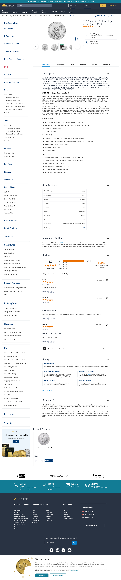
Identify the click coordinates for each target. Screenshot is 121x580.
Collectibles (35, 520)
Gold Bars (7, 113)
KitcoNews (70, 11)
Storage (94, 64)
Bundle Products (10, 228)
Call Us (23, 484)
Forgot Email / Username (12, 336)
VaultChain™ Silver (11, 51)
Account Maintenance (11, 356)
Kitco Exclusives (10, 220)
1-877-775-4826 (98, 43)
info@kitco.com (114, 16)
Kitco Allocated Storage (12, 395)
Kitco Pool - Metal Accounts (14, 59)
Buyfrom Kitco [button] (5, 11)
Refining (48, 516)
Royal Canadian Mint (11, 195)
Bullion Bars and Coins (11, 388)
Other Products (9, 253)
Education (17, 527)
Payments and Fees (11, 377)
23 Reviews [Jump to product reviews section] (97, 26)
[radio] (76, 261)
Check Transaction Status (12, 332)
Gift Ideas (8, 74)
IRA (84, 227)
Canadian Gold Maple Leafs (14, 103)
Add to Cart (49, 460)
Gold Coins (8, 95)
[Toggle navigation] (27, 23)
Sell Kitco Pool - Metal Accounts (15, 267)
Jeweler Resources (10, 308)
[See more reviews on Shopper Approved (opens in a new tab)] (54, 292)
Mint (72, 64)
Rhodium (7, 172)
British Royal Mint (10, 199)
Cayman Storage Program (13, 291)
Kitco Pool (49, 512)
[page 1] (44, 348)
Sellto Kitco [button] (15, 11)
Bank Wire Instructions (21, 518)
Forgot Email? (71, 8)
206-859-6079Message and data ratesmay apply (53, 488)
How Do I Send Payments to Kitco (15, 363)
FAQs (6, 348)
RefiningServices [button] (34, 11)
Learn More (47, 390)
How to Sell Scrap (10, 374)
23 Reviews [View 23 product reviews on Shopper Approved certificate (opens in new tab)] (52, 268)
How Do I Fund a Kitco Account (14, 360)
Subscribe (8, 423)
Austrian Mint (8, 213)
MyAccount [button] (43, 11)
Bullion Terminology (10, 405)
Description (46, 64)
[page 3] (52, 348)
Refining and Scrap (10, 270)
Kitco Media (66, 516)
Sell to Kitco (9, 245)
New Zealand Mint (10, 206)
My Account (9, 324)
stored (89, 374)
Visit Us (94, 484)
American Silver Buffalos (13, 131)
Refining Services (11, 303)
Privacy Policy (73, 570)
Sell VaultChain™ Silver (12, 263)
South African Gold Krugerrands (15, 106)
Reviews (83, 64)
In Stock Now (9, 36)
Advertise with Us (68, 518)
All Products (9, 28)
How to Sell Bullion (10, 370)
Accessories (8, 236)
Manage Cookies (58, 575)
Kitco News (9, 414)
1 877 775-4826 (101, 16)
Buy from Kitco (10, 23)
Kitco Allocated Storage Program (15, 288)
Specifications (60, 64)
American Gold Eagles (12, 97)
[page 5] (59, 348)
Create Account (112, 5)
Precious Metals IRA (11, 398)
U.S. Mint (7, 192)
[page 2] (48, 348)
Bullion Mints (9, 187)
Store (45, 383)
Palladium (8, 164)
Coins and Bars (9, 249)
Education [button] (54, 11)
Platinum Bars (9, 156)
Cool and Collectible (12, 82)
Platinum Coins (9, 153)
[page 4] (56, 348)
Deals (6, 67)
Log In (103, 5)
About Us (65, 510)
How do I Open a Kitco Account (14, 353)
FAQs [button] (63, 11)
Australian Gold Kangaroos (14, 109)
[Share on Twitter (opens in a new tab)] (51, 291)
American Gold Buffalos (13, 100)
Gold (6, 90)
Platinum (7, 148)
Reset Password (87, 8)
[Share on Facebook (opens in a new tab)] (48, 292)
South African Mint (10, 202)
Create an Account (19, 525)
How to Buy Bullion (10, 367)
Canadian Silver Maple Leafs (14, 134)
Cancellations (8, 384)
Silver (6, 120)
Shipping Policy (18, 514)
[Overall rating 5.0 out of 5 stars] (88, 26)
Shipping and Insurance (12, 381)
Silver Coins (8, 125)
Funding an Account (20, 520)
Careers (65, 512)
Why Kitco (106, 64)
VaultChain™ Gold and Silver (14, 402)
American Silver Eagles (13, 128)
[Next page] (63, 348)
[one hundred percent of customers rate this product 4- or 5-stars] (102, 264)
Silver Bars (8, 141)
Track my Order (19, 523)
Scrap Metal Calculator (11, 312)
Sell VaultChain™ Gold (12, 260)
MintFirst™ (8, 179)
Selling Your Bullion (10, 274)
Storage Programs (12, 283)
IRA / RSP (49, 520)
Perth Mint (7, 209)
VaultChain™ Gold (11, 44)
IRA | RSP (7, 295)
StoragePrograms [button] (24, 11)
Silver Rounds (9, 137)
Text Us (50, 484)
